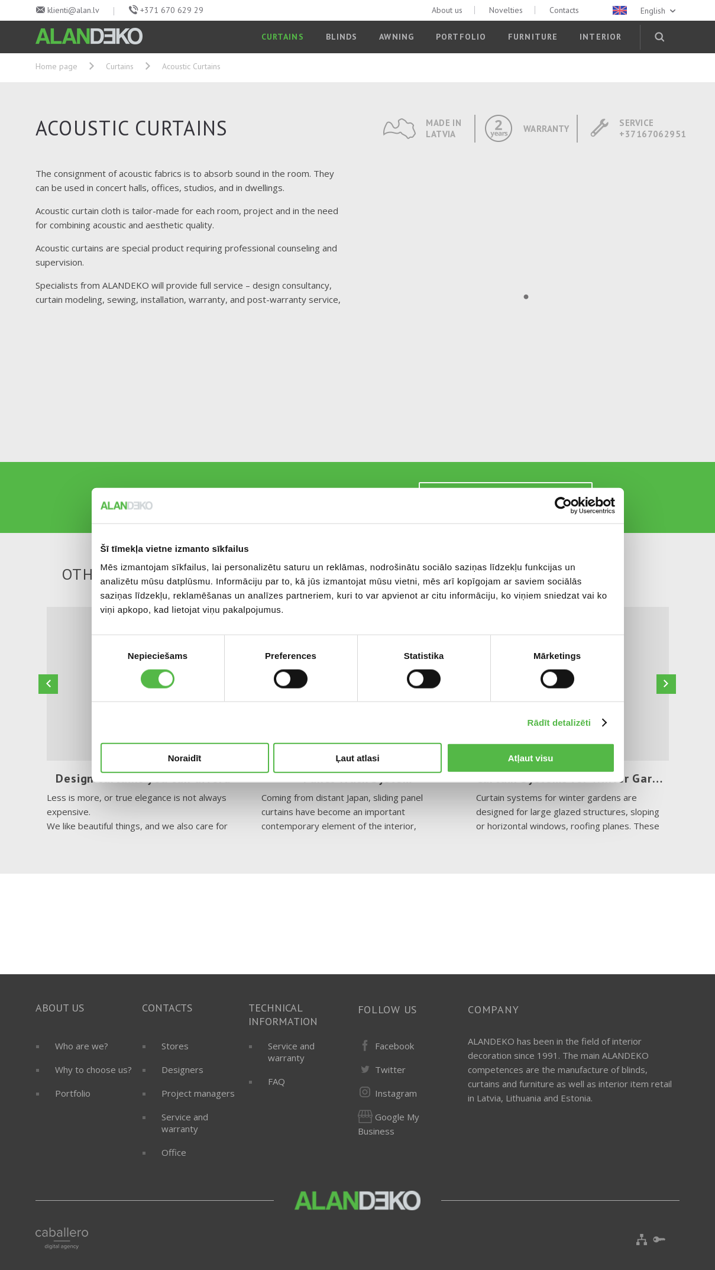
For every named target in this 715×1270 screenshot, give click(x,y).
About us (447, 10)
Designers (182, 1069)
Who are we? (81, 1046)
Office (173, 1152)
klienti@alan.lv (73, 10)
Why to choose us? (93, 1069)
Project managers (198, 1093)
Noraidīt (185, 758)
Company (493, 1009)
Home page (56, 66)
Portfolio (461, 36)
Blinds (342, 36)
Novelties (506, 10)
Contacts (564, 10)
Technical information (283, 1014)
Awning (396, 36)
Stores (175, 1046)
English (645, 11)
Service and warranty (184, 1123)
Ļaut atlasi (357, 758)
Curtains (282, 36)
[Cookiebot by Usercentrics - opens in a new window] (563, 505)
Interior (601, 36)
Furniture (533, 36)
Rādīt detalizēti (559, 722)
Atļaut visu (531, 758)
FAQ (276, 1081)
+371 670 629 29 (171, 10)
